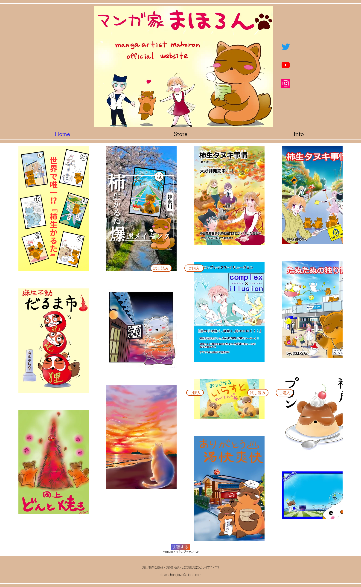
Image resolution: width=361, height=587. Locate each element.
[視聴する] (180, 547)
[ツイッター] (286, 47)
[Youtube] (286, 65)
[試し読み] (161, 268)
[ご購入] (194, 268)
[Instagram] (285, 83)
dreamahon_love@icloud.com (180, 574)
